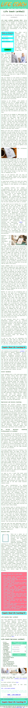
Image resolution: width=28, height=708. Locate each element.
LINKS (12, 8)
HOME (8, 8)
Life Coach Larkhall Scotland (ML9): (12, 20)
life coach (17, 44)
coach (10, 144)
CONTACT (19, 8)
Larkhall (22, 351)
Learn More (19, 707)
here (13, 636)
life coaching (4, 632)
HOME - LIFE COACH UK (14, 694)
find (5, 619)
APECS (20, 222)
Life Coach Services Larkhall (13, 639)
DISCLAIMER (24, 8)
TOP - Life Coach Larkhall (8, 688)
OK (23, 707)
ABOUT (15, 8)
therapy (14, 101)
